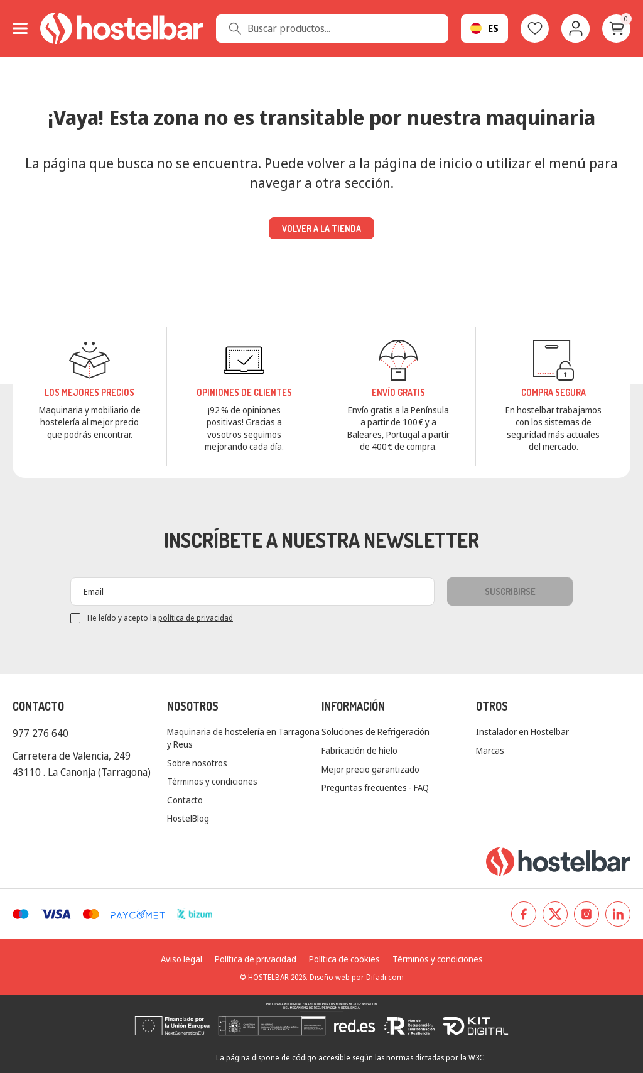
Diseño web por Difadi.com (357, 977)
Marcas (490, 750)
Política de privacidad (255, 959)
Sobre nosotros (197, 763)
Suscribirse (510, 591)
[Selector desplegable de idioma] (484, 28)
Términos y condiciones (212, 781)
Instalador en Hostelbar (522, 732)
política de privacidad (195, 618)
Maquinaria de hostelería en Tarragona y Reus (243, 738)
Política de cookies (344, 959)
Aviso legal (181, 959)
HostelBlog (188, 818)
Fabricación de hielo (359, 750)
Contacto (185, 800)
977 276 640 (40, 733)
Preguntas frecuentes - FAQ (375, 787)
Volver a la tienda (321, 228)
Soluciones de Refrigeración (376, 732)
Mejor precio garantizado (370, 769)
